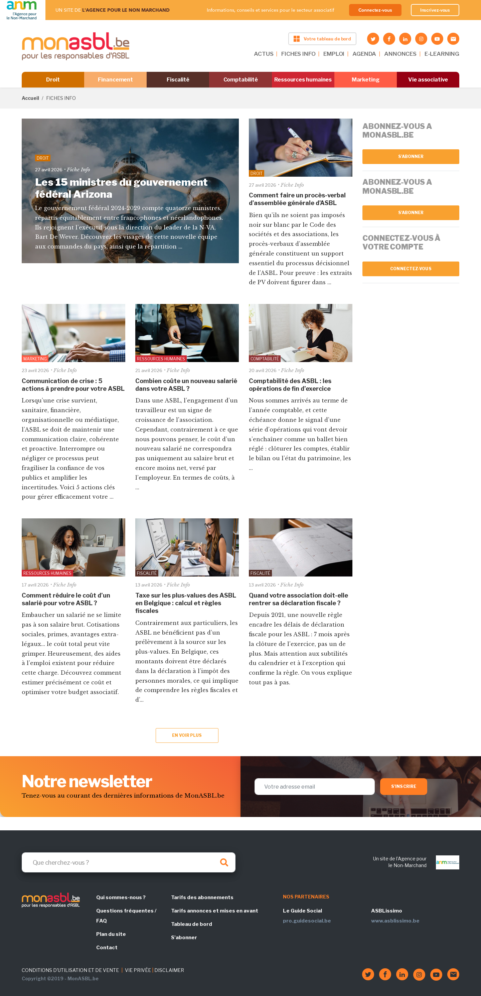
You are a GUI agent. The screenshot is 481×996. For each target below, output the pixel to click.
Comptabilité (240, 79)
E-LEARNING (442, 53)
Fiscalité (178, 79)
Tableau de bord (191, 924)
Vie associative (428, 79)
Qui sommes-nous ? (121, 897)
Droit (53, 79)
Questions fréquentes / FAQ (126, 916)
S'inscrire (403, 786)
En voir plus (187, 735)
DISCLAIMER (169, 970)
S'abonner (411, 156)
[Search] (128, 862)
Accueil (30, 98)
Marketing (365, 79)
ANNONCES (400, 53)
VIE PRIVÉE (138, 970)
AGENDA (364, 53)
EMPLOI (333, 53)
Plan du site (111, 934)
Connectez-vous (375, 10)
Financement (115, 79)
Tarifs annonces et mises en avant (214, 911)
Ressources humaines (303, 79)
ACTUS (263, 53)
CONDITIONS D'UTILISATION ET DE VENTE (70, 970)
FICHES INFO (298, 53)
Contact (107, 948)
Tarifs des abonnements (202, 897)
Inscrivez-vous (435, 10)
